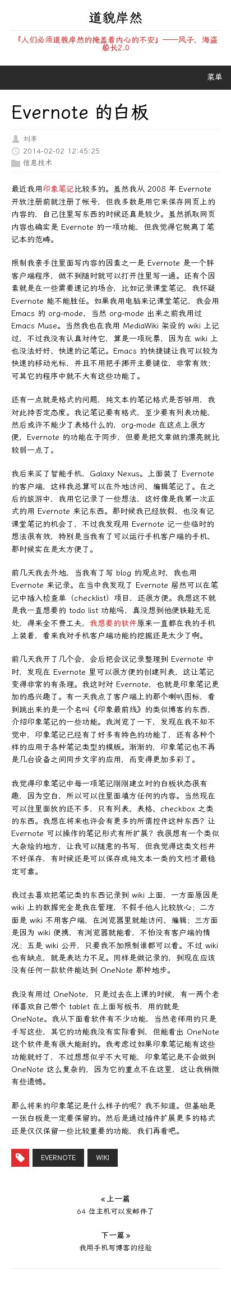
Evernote (58, 1158)
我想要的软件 (113, 623)
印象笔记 (58, 189)
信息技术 (37, 163)
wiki (102, 1158)
